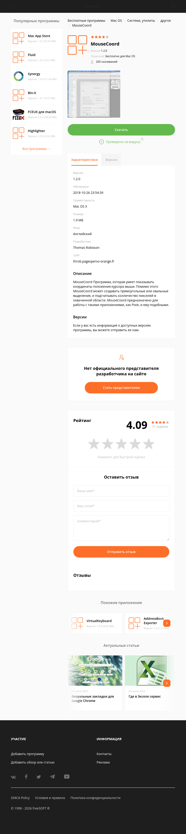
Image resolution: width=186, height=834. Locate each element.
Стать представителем (121, 387)
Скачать (121, 129)
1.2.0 (99, 51)
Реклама (103, 762)
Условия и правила (50, 798)
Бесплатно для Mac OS (120, 56)
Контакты (104, 754)
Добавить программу (27, 754)
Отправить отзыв (121, 552)
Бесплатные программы (86, 20)
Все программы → (36, 148)
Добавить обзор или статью (33, 762)
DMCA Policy (20, 798)
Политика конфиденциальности (95, 798)
